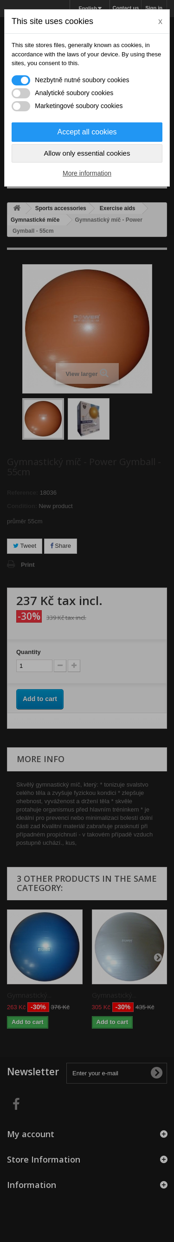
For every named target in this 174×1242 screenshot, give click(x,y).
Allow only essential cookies (87, 153)
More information (87, 173)
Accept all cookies (86, 132)
